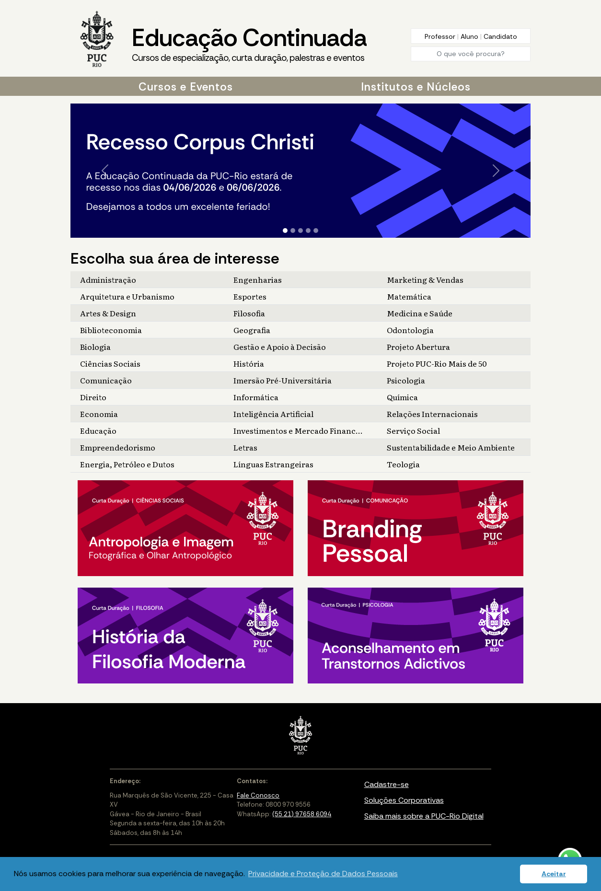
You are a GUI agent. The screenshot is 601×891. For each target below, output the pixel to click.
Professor (441, 36)
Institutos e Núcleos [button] (416, 87)
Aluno (470, 36)
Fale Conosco (258, 795)
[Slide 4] (308, 230)
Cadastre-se (386, 784)
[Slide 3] (300, 230)
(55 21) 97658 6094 (301, 814)
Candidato (500, 36)
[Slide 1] (285, 230)
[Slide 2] (292, 230)
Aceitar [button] (554, 873)
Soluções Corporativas (404, 800)
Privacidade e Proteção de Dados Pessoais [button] (323, 873)
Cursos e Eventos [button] (186, 87)
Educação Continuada (249, 43)
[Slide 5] (315, 230)
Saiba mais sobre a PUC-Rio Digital (424, 816)
